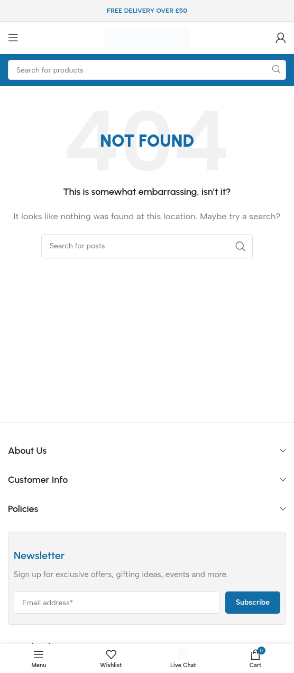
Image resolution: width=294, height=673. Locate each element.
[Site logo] (147, 37)
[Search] (147, 70)
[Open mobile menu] (13, 37)
